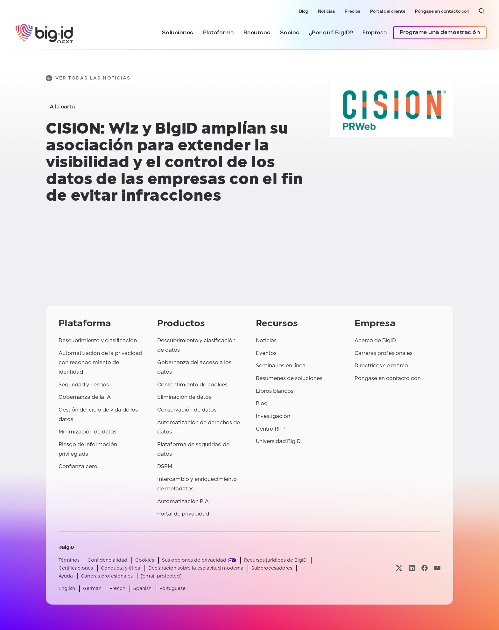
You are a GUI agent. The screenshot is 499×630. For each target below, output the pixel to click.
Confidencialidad (107, 560)
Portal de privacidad (183, 514)
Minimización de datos (87, 432)
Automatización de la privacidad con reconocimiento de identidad (100, 362)
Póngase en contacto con (442, 11)
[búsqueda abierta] (482, 11)
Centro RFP (270, 429)
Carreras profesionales (383, 353)
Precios (353, 11)
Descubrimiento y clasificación (98, 340)
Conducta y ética (120, 568)
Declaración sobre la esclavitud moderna (195, 568)
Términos (69, 560)
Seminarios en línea (281, 366)
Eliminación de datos (184, 397)
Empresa (374, 33)
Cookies (144, 560)
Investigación (273, 416)
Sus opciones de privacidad (194, 560)
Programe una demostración (440, 33)
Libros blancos (274, 391)
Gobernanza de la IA (85, 397)
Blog (303, 11)
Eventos (266, 353)
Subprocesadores (271, 568)
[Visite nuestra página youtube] (437, 568)
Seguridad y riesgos (84, 385)
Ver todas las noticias (88, 78)
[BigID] (44, 32)
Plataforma (218, 33)
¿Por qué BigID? (331, 33)
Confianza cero (78, 466)
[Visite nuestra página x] (399, 568)
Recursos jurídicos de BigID (275, 560)
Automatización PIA (183, 501)
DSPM (164, 466)
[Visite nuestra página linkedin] (412, 568)
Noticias (326, 11)
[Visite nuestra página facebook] (424, 568)
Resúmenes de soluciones (289, 378)
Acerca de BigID (375, 340)
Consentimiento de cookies (192, 385)
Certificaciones (76, 568)
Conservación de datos (186, 410)
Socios (289, 33)
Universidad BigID (278, 441)
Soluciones (177, 33)
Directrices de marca (381, 366)
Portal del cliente (387, 11)
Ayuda (66, 576)
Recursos (257, 33)
